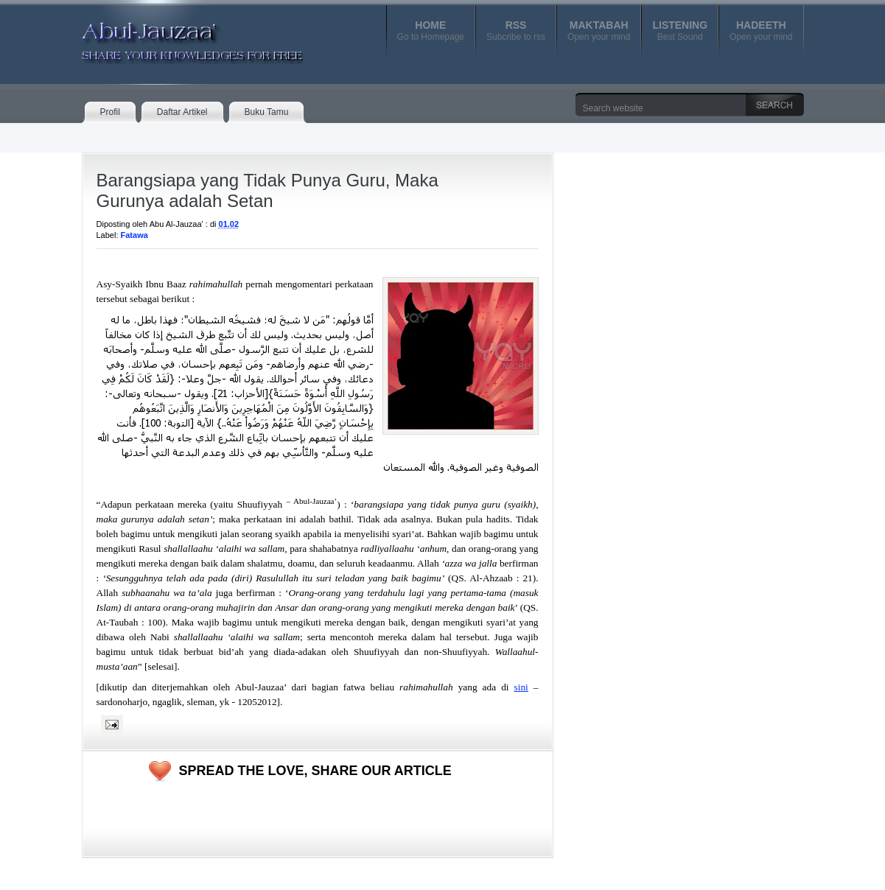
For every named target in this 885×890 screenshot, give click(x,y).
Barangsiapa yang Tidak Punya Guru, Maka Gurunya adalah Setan (267, 190)
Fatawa (134, 235)
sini (521, 687)
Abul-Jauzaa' (177, 36)
